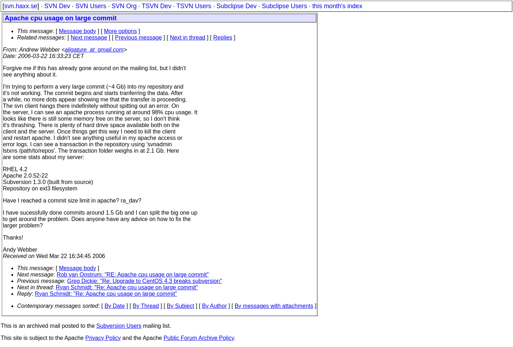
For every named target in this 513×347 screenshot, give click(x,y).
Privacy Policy (103, 338)
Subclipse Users (284, 6)
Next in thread (188, 38)
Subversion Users (119, 326)
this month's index (337, 6)
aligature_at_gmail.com (94, 50)
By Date (114, 306)
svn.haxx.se (20, 6)
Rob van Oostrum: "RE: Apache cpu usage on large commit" (133, 275)
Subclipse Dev (236, 6)
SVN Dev (57, 6)
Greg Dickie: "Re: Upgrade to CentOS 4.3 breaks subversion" (144, 281)
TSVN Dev (156, 6)
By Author (214, 306)
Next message (89, 38)
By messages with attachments (274, 306)
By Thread (146, 306)
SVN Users (90, 6)
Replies (222, 38)
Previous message (138, 38)
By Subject (180, 306)
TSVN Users (193, 6)
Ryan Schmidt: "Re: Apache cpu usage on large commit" (127, 287)
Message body (77, 31)
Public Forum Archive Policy (199, 338)
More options (120, 31)
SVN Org (124, 6)
